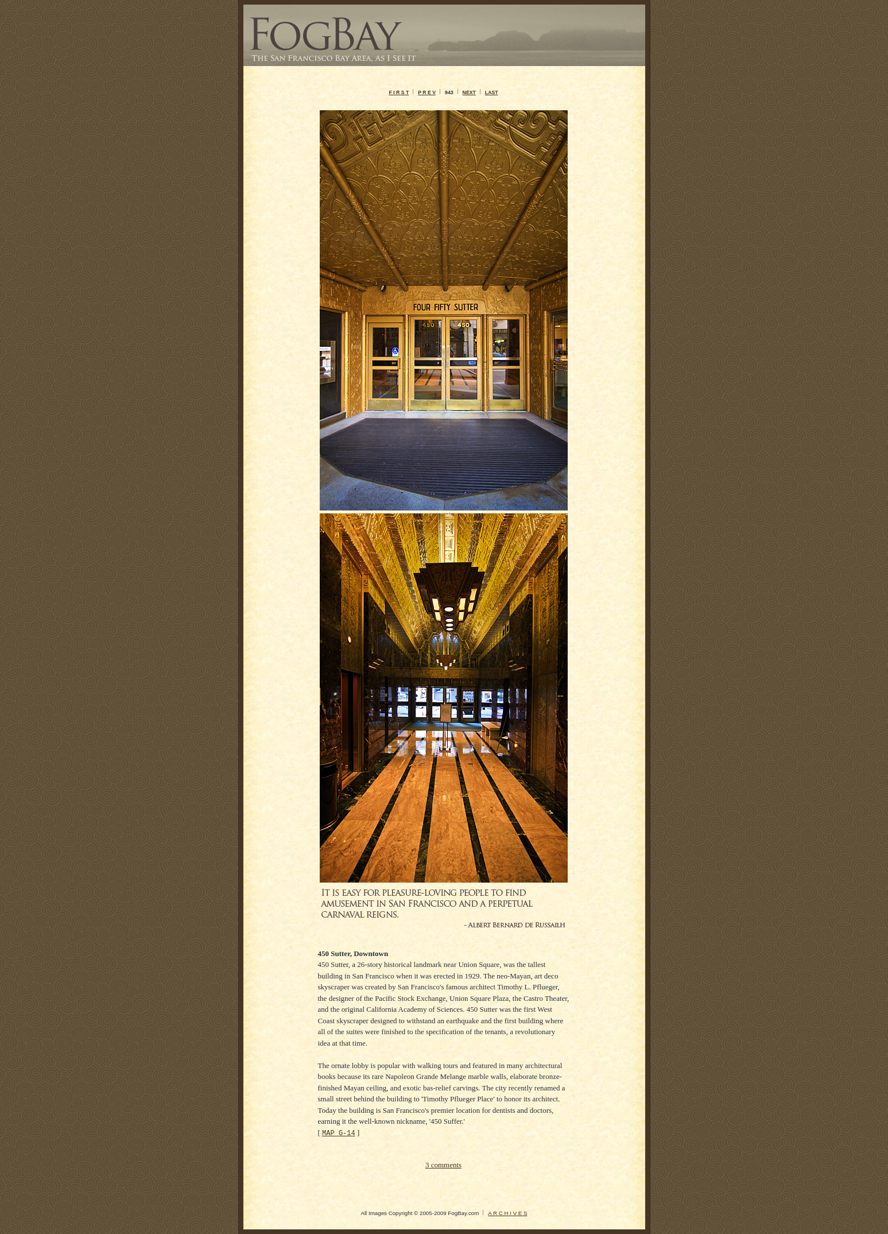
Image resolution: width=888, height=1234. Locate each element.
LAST (491, 92)
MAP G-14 (338, 1133)
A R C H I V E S (507, 1213)
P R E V (427, 92)
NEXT (469, 92)
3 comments (443, 1164)
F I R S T (399, 92)
